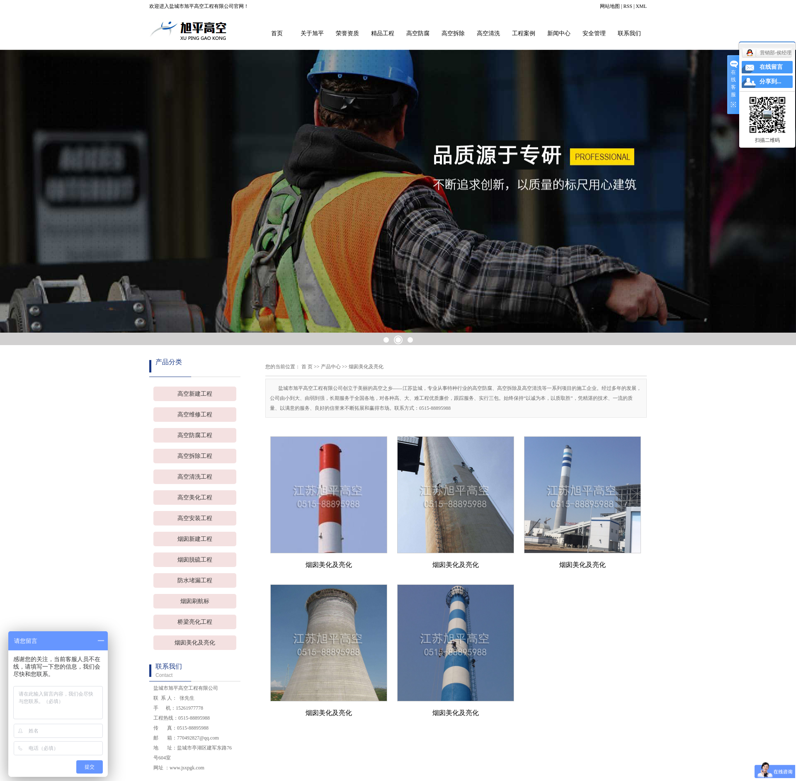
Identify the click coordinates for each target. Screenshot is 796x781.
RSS (628, 6)
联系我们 (629, 33)
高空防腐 (418, 33)
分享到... (770, 81)
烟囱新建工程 (194, 539)
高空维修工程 (194, 414)
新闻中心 (558, 33)
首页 (277, 33)
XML (641, 6)
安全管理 (594, 33)
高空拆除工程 (194, 456)
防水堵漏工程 (194, 580)
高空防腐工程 (194, 435)
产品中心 (331, 367)
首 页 (307, 367)
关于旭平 (312, 33)
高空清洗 (488, 33)
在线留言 (771, 67)
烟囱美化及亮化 (195, 643)
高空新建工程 (194, 394)
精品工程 (382, 33)
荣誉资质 (347, 33)
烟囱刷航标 (194, 601)
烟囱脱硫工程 (194, 560)
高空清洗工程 (194, 477)
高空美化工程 (194, 497)
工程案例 (523, 33)
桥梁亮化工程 (194, 622)
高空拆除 (453, 33)
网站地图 (610, 6)
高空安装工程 (194, 518)
